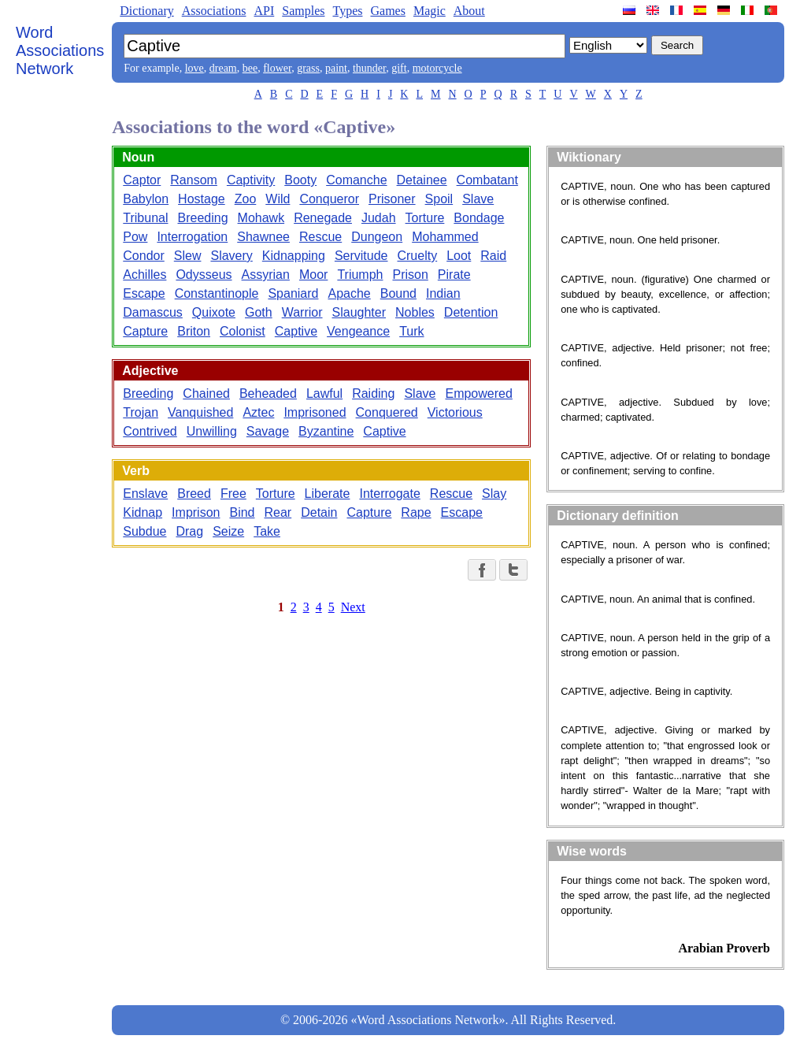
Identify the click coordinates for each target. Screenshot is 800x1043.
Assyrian (266, 274)
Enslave (145, 493)
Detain (319, 512)
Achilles (144, 274)
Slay (494, 493)
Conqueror (329, 199)
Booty (300, 180)
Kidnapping (293, 255)
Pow (135, 236)
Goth (258, 312)
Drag (189, 531)
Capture (145, 331)
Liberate (327, 493)
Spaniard (293, 293)
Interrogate (389, 493)
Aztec (258, 412)
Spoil (439, 199)
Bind (241, 512)
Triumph (360, 274)
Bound (398, 293)
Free (233, 493)
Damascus (153, 312)
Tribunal (145, 218)
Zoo (246, 199)
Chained (206, 393)
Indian (443, 293)
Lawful (324, 393)
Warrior (302, 312)
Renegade (323, 218)
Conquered (387, 412)
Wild (277, 199)
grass (308, 68)
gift (398, 68)
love (194, 68)
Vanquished (200, 412)
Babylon (146, 199)
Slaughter (359, 312)
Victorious (455, 412)
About (469, 10)
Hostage (201, 199)
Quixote (213, 312)
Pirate (454, 274)
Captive (296, 331)
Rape (416, 512)
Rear (278, 512)
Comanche (356, 180)
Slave (478, 199)
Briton (193, 331)
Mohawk (261, 218)
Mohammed (445, 236)
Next (353, 607)
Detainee (422, 180)
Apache (349, 293)
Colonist (242, 331)
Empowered (478, 393)
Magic (429, 10)
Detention (471, 312)
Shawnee (263, 236)
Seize (228, 531)
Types (347, 10)
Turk (411, 331)
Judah (378, 218)
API (264, 10)
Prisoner (392, 199)
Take (267, 531)
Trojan (140, 412)
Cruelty (417, 255)
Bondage (479, 218)
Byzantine (326, 431)
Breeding (203, 218)
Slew (188, 255)
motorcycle (437, 68)
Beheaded (268, 393)
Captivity (251, 180)
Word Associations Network (60, 50)
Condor (143, 255)
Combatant (487, 180)
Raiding (373, 393)
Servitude (361, 255)
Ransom (193, 180)
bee (250, 68)
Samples (303, 10)
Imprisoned (314, 412)
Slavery (231, 255)
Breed (194, 493)
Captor (142, 180)
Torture (425, 218)
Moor (313, 274)
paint (336, 68)
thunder (369, 68)
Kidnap (142, 512)
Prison (410, 274)
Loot (458, 255)
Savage (267, 431)
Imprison (196, 512)
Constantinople (217, 293)
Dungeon (376, 236)
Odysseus (203, 274)
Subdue (144, 531)
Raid (493, 255)
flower (277, 68)
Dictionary (146, 10)
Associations (214, 10)
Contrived (149, 431)
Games (387, 10)
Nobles (415, 312)
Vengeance (358, 331)
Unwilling (212, 431)
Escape (144, 293)
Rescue (320, 236)
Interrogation (192, 236)
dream (223, 68)
